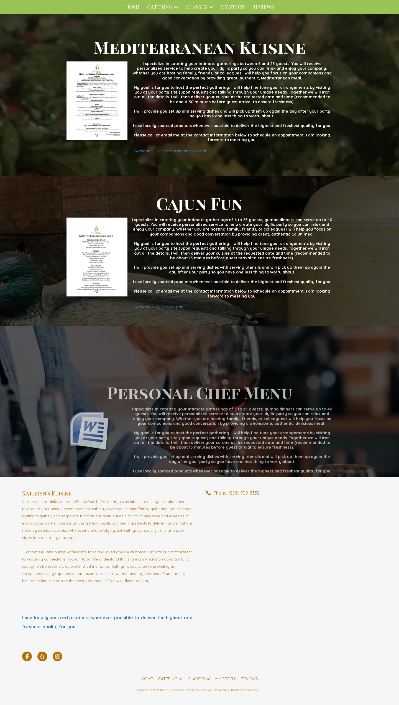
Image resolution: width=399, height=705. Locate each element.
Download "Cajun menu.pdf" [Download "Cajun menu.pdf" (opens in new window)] (158, 306)
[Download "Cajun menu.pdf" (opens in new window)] (96, 257)
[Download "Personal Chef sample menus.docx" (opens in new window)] (96, 474)
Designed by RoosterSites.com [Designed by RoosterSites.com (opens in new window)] (233, 690)
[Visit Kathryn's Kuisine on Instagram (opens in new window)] (57, 656)
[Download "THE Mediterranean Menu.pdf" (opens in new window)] (96, 100)
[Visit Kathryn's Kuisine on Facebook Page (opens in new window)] (27, 656)
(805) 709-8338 (244, 493)
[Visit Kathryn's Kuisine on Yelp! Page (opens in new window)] (42, 656)
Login (256, 690)
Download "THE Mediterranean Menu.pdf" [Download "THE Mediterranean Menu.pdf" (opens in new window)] (170, 150)
